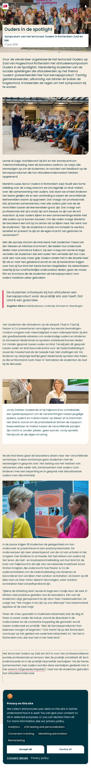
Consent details (17, 758)
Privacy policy (40, 758)
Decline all (65, 749)
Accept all (25, 749)
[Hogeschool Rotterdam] (5, 6)
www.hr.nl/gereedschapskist (26, 673)
